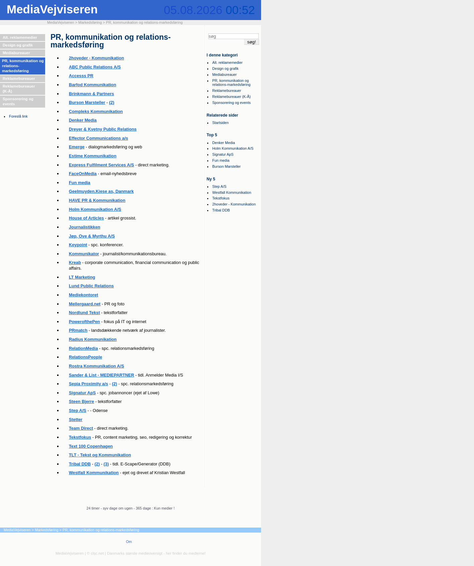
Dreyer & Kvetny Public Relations (103, 129)
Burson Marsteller (87, 102)
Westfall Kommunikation (94, 472)
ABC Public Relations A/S (95, 66)
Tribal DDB (80, 463)
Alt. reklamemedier (20, 37)
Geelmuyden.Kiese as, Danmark (101, 191)
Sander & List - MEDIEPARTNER (101, 375)
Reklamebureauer (19, 79)
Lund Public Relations (91, 285)
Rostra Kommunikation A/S (96, 366)
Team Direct (81, 428)
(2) (111, 102)
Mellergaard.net (85, 303)
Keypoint (78, 244)
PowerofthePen (84, 321)
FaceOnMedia (83, 173)
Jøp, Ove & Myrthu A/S (92, 236)
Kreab (75, 262)
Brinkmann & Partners (91, 93)
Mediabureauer (16, 53)
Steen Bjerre (81, 401)
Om (129, 542)
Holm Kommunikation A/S (95, 209)
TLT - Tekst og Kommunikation (100, 454)
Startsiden (220, 123)
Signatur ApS (82, 392)
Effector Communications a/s (98, 138)
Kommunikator (84, 253)
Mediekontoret (83, 294)
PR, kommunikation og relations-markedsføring (144, 22)
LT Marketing (82, 277)
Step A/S (77, 410)
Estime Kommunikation (92, 155)
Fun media (79, 182)
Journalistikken (84, 227)
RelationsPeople (85, 357)
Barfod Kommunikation (92, 84)
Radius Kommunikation (93, 339)
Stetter (76, 419)
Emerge (77, 146)
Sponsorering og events (18, 101)
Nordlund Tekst (84, 312)
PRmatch (78, 330)
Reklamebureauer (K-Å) (19, 88)
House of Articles (86, 218)
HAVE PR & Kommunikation (97, 200)
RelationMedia (83, 348)
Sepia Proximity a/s (88, 383)
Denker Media (83, 120)
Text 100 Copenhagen (91, 446)
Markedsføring (90, 22)
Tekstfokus (80, 437)
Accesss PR (81, 75)
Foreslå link (18, 116)
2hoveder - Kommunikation (96, 57)
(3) (106, 463)
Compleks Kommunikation (96, 111)
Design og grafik (18, 45)
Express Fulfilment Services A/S (101, 164)
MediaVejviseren (52, 9)
